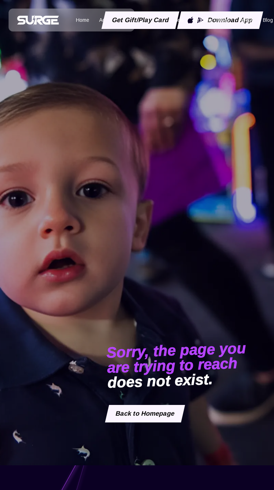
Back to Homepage (145, 413)
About (246, 20)
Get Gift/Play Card (140, 20)
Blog (268, 20)
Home (82, 20)
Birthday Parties (212, 20)
